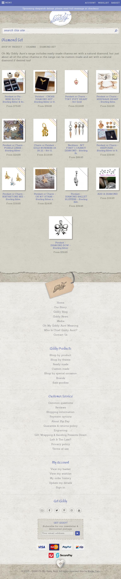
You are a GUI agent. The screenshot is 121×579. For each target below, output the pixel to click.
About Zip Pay (60, 421)
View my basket (60, 469)
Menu (7, 2)
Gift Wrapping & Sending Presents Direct (61, 434)
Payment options (61, 416)
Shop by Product (12, 47)
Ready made (60, 364)
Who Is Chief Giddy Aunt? (60, 330)
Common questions (60, 402)
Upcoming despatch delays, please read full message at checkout (60, 8)
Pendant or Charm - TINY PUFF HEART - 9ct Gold (76, 99)
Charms (31, 47)
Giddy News (60, 316)
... (13, 99)
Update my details (60, 482)
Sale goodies (61, 382)
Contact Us (60, 334)
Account (90, 3)
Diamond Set (48, 47)
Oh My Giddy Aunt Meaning (60, 325)
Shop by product (60, 355)
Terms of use (60, 448)
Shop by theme (60, 359)
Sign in (60, 487)
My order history (60, 478)
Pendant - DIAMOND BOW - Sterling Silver (61, 245)
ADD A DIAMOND (107, 193)
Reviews (60, 407)
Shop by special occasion (60, 373)
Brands (60, 378)
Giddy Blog (60, 311)
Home (60, 302)
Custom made (60, 368)
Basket (115, 3)
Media (60, 321)
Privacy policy (60, 444)
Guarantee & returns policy (60, 425)
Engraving (60, 430)
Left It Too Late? (60, 439)
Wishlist (103, 3)
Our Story (60, 307)
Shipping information (60, 412)
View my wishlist (60, 473)
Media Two (94, 571)
